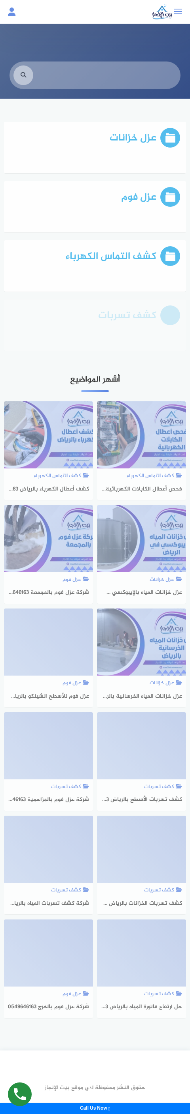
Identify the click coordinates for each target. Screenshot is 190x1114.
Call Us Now (95, 1108)
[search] (23, 80)
